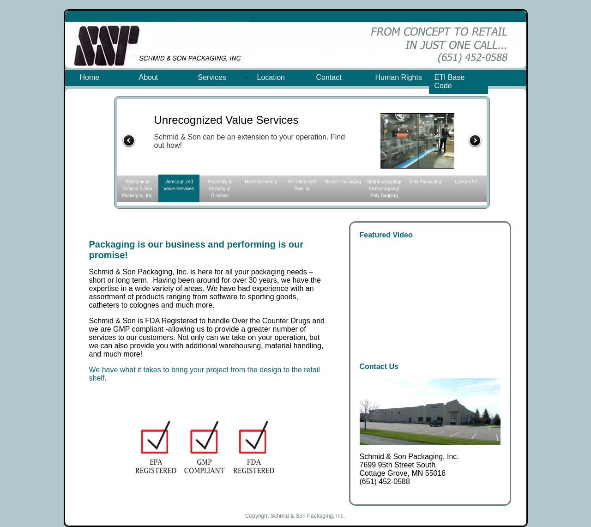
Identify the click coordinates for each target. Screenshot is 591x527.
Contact (329, 77)
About (148, 77)
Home (90, 77)
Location (271, 77)
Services (212, 77)
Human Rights (398, 77)
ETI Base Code (449, 81)
